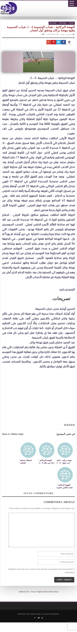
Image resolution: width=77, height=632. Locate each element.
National (53, 23)
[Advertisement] (39, 395)
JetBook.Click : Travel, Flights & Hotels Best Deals (38, 592)
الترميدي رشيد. (66, 34)
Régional (63, 23)
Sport (71, 23)
